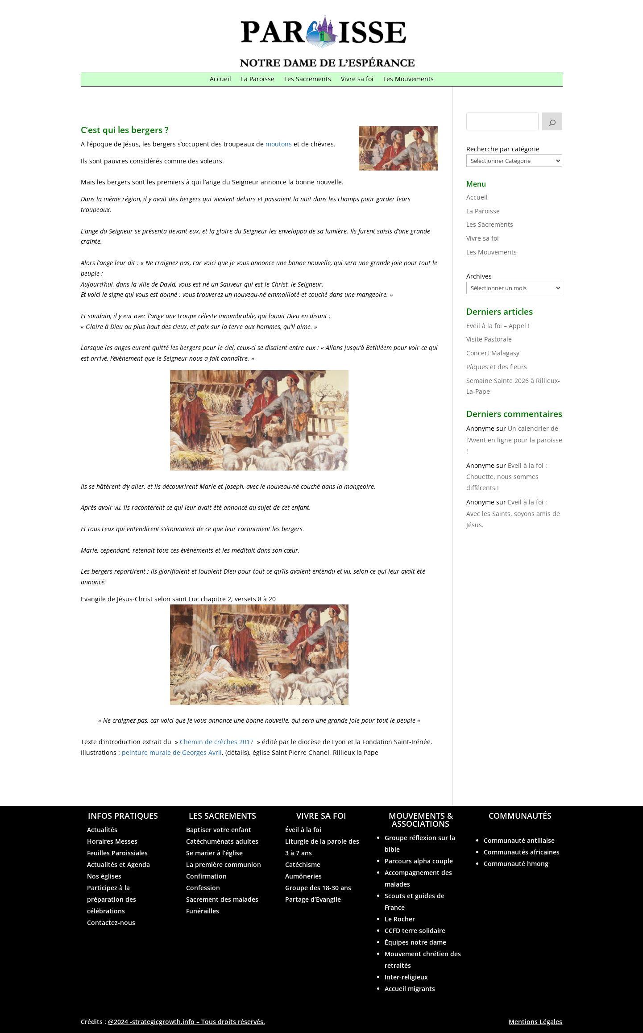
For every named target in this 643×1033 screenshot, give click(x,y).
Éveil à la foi (303, 829)
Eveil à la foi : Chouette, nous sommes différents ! (506, 476)
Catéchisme (302, 864)
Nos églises (104, 876)
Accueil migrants (410, 988)
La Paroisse (257, 79)
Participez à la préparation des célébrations (111, 899)
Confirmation (206, 876)
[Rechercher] (552, 121)
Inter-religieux (406, 977)
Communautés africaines (522, 852)
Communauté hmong (516, 863)
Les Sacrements (307, 79)
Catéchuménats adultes (222, 841)
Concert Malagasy (492, 353)
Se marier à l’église (214, 853)
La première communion (223, 864)
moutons (278, 144)
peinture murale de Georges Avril (172, 752)
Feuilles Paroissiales (117, 853)
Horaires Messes (112, 841)
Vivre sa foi (357, 79)
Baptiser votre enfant (218, 829)
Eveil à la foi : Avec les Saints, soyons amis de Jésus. (513, 513)
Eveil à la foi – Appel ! (498, 325)
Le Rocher (400, 919)
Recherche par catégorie (502, 149)
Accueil (220, 79)
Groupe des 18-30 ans (318, 887)
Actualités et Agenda (118, 864)
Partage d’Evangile (313, 899)
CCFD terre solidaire (415, 930)
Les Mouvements (408, 79)
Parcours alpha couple (419, 861)
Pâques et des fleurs (496, 366)
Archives (479, 276)
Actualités (102, 829)
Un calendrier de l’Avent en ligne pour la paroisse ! (514, 439)
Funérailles (202, 911)
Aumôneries (303, 876)
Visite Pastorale (489, 339)
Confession (203, 887)
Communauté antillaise (519, 840)
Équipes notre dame (415, 942)
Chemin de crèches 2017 (216, 741)
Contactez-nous (111, 922)
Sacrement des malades (222, 899)
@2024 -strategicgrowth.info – (186, 1021)
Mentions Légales (535, 1021)
